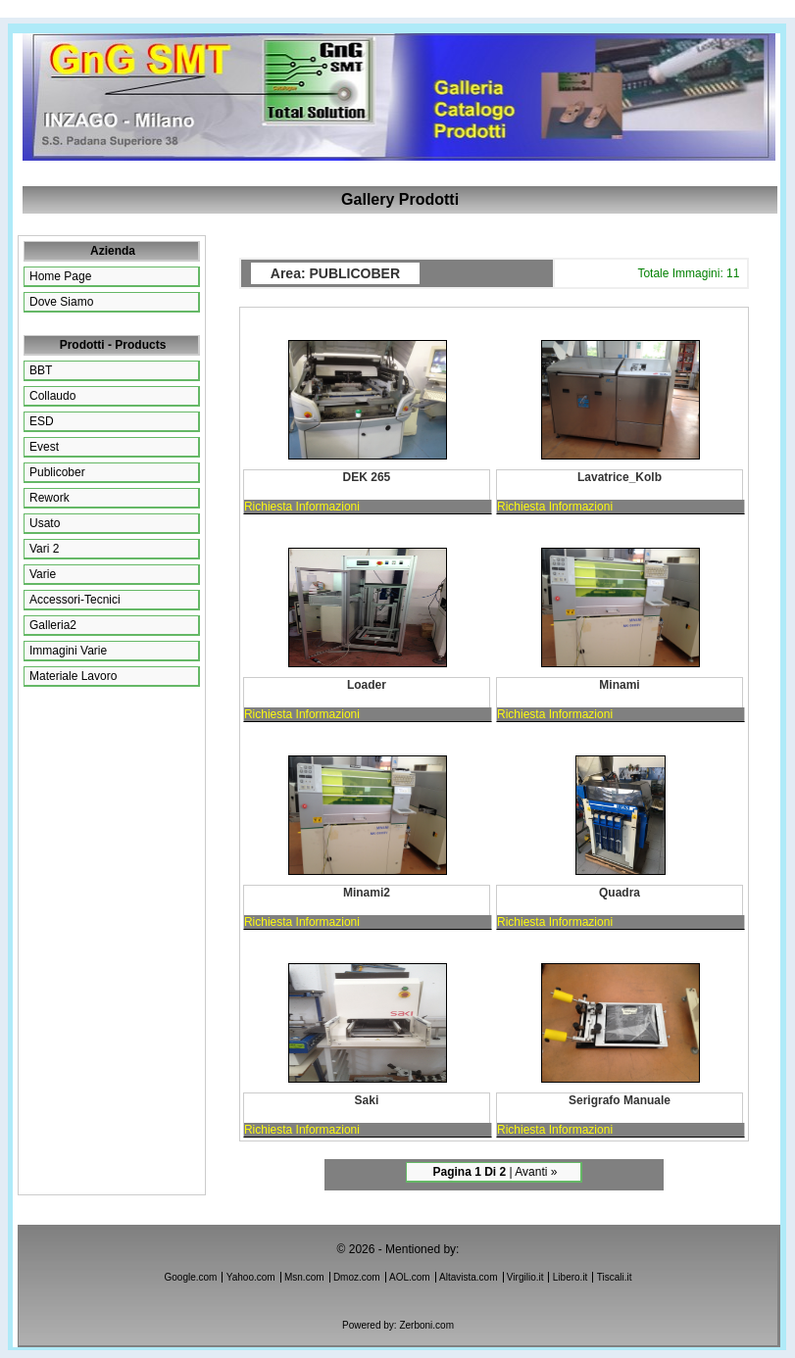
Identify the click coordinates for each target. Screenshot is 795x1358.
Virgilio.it (525, 1277)
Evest (44, 447)
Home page (60, 276)
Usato (44, 523)
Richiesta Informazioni (302, 506)
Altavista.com (468, 1277)
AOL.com (409, 1277)
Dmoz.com (356, 1277)
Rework (49, 498)
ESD (41, 421)
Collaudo (52, 396)
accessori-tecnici (75, 599)
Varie (42, 574)
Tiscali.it (614, 1277)
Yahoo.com (250, 1277)
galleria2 (52, 625)
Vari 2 (44, 549)
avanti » (536, 1172)
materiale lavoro (73, 676)
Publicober (57, 472)
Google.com (191, 1277)
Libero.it (570, 1277)
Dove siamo (61, 302)
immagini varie (68, 650)
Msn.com (304, 1277)
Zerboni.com (426, 1325)
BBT (40, 370)
